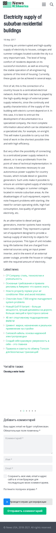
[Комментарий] (28, 444)
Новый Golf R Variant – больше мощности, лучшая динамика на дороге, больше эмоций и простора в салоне (29, 310)
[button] (20, 410)
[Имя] (28, 459)
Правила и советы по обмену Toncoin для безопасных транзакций (27, 350)
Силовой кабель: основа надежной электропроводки (26, 335)
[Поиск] (51, 4)
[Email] (28, 468)
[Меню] (44, 4)
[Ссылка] (15, 4)
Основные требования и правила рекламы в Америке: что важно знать (27, 285)
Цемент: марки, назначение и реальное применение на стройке (29, 327)
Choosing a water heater (14, 371)
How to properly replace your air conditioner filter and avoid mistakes (26, 292)
